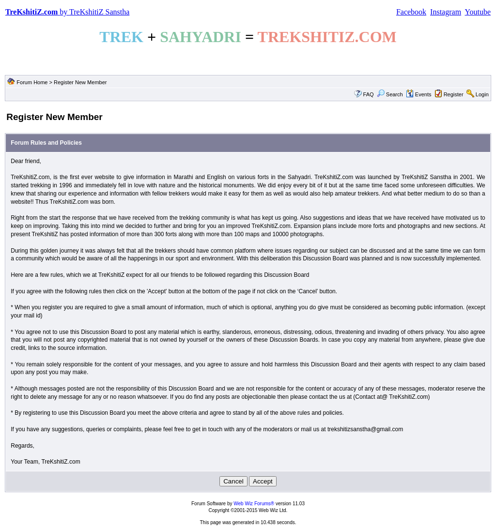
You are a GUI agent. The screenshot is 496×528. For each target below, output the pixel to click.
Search (390, 94)
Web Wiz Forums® (253, 503)
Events (419, 94)
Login (482, 94)
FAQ (368, 94)
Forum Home (31, 82)
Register (454, 94)
